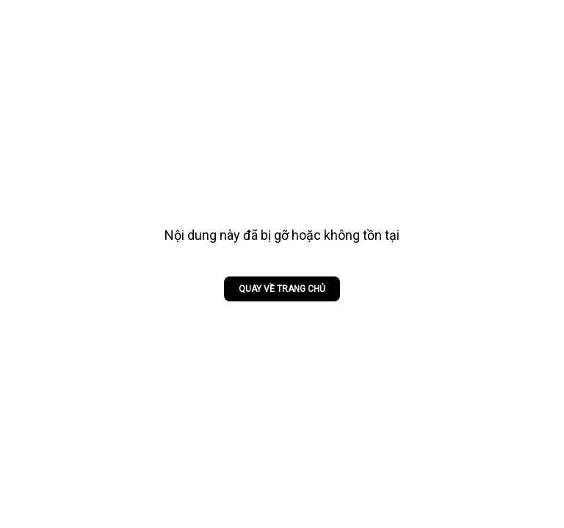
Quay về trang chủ (282, 289)
